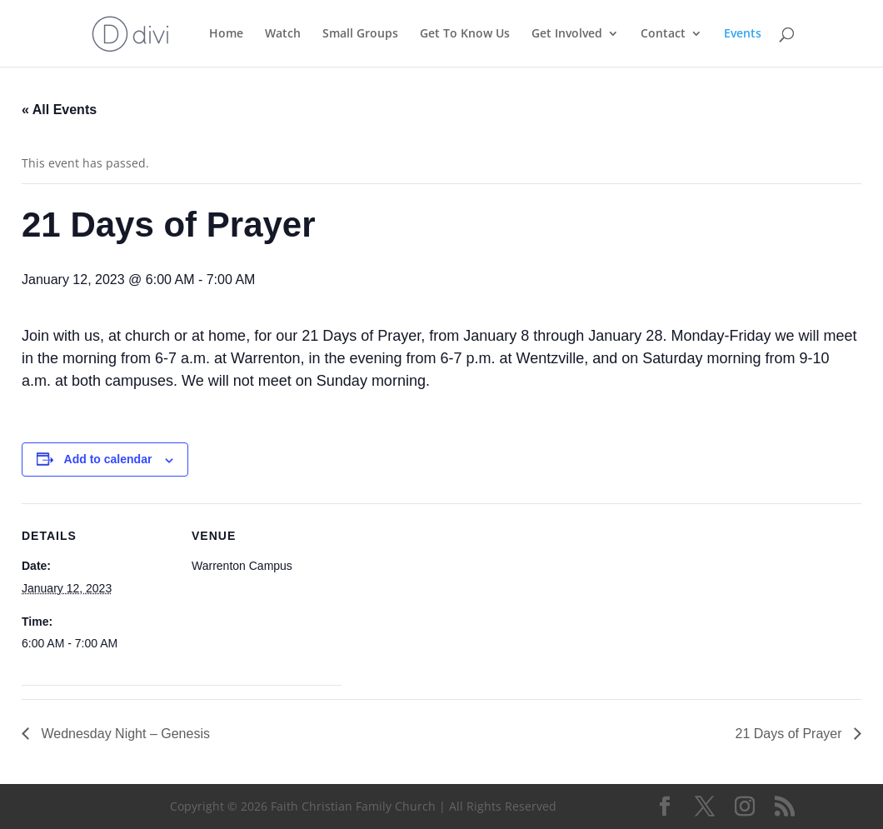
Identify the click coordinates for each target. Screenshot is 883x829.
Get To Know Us (465, 34)
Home (226, 34)
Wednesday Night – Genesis (123, 734)
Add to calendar (108, 459)
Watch (283, 34)
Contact (663, 34)
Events (742, 34)
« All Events (59, 109)
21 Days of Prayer (791, 734)
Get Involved (566, 34)
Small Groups (360, 34)
